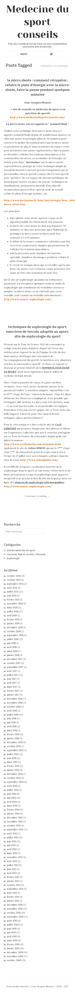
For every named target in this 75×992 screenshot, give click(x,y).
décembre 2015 (15, 742)
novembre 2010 (15, 908)
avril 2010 (12, 936)
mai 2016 (11, 722)
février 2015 (13, 766)
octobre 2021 (14, 580)
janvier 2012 (13, 881)
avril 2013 (12, 849)
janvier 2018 (13, 655)
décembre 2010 (15, 904)
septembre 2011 (15, 889)
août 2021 (12, 587)
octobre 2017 (14, 663)
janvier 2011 (13, 900)
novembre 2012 (15, 857)
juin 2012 (11, 869)
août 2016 (12, 710)
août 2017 (12, 671)
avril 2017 (12, 682)
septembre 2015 (15, 750)
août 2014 (12, 786)
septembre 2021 (15, 584)
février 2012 (13, 877)
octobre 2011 (13, 885)
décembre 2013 (14, 817)
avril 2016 (12, 726)
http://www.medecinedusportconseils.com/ (37, 117)
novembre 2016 (15, 702)
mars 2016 (12, 730)
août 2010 (12, 920)
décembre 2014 (15, 774)
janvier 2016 (13, 738)
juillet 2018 (12, 639)
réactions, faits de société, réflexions (26, 554)
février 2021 (13, 599)
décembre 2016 (15, 698)
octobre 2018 (14, 631)
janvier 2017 (13, 694)
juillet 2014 (12, 790)
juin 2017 (11, 678)
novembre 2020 (15, 603)
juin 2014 (11, 794)
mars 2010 (12, 940)
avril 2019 (12, 615)
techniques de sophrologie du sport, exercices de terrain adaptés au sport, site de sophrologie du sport (37, 332)
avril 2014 (12, 801)
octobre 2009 (14, 960)
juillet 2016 (12, 714)
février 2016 (13, 734)
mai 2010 (11, 932)
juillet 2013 (12, 837)
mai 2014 (11, 798)
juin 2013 (11, 841)
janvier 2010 (13, 948)
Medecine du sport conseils (37, 21)
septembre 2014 (15, 782)
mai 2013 (11, 845)
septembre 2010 (15, 916)
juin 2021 (11, 595)
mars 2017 (12, 686)
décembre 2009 (15, 952)
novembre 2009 (15, 956)
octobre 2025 (14, 576)
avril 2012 (12, 873)
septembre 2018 (15, 635)
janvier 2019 (13, 623)
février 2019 (13, 619)
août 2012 (12, 861)
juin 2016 (11, 718)
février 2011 (13, 896)
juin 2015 (12, 758)
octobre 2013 (14, 825)
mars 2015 (12, 762)
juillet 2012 (12, 865)
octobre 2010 (14, 912)
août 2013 (12, 833)
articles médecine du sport (21, 550)
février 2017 (13, 690)
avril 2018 (12, 647)
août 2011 (12, 892)
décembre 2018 (15, 627)
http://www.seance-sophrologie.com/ (28, 299)
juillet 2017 (12, 675)
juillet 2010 (13, 924)
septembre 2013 (15, 829)
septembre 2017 (15, 667)
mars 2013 (12, 853)
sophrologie (13, 558)
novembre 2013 (14, 821)
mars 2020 (12, 607)
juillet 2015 (13, 754)
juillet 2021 (12, 591)
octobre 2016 (14, 706)
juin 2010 (12, 928)
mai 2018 (11, 643)
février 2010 (13, 944)
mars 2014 (12, 805)
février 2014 (13, 809)
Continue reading (37, 496)
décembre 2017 (15, 659)
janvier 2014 (13, 813)
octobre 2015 (14, 746)
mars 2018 (12, 651)
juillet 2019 (12, 611)
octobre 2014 (14, 778)
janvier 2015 (13, 770)
